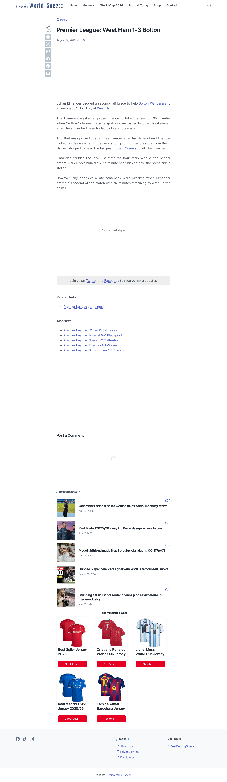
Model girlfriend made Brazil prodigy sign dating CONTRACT (122, 550)
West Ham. (105, 108)
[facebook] (48, 37)
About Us (125, 746)
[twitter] (48, 44)
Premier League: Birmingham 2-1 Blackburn (96, 350)
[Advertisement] (113, 72)
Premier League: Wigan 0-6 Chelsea (90, 330)
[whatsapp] (48, 51)
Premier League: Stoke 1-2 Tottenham (92, 340)
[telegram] (48, 58)
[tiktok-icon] (25, 739)
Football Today (138, 5)
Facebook (111, 280)
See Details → (111, 664)
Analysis (89, 5)
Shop (157, 5)
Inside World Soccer (119, 774)
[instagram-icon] (32, 739)
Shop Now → (150, 664)
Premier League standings (83, 306)
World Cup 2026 (111, 5)
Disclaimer (125, 757)
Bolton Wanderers (152, 103)
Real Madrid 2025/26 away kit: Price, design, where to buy (120, 528)
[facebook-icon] (18, 739)
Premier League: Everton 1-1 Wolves (91, 345)
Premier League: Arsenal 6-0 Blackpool (93, 335)
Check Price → (73, 664)
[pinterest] (48, 66)
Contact (171, 5)
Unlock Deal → (73, 718)
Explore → (111, 718)
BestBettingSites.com (183, 746)
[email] (48, 73)
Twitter (91, 280)
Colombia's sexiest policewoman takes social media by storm (123, 506)
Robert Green (124, 148)
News (74, 5)
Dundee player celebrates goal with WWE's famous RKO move (123, 569)
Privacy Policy (128, 752)
